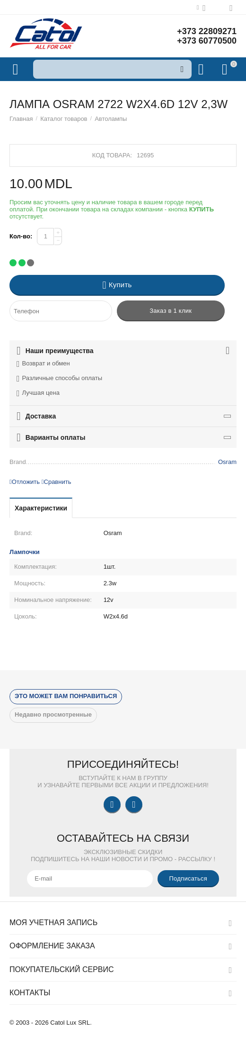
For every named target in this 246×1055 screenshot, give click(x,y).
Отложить (24, 481)
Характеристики (41, 508)
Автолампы (111, 118)
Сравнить (56, 481)
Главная (21, 118)
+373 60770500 (207, 40)
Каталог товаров (63, 118)
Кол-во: (20, 236)
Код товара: (112, 155)
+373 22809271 (207, 31)
